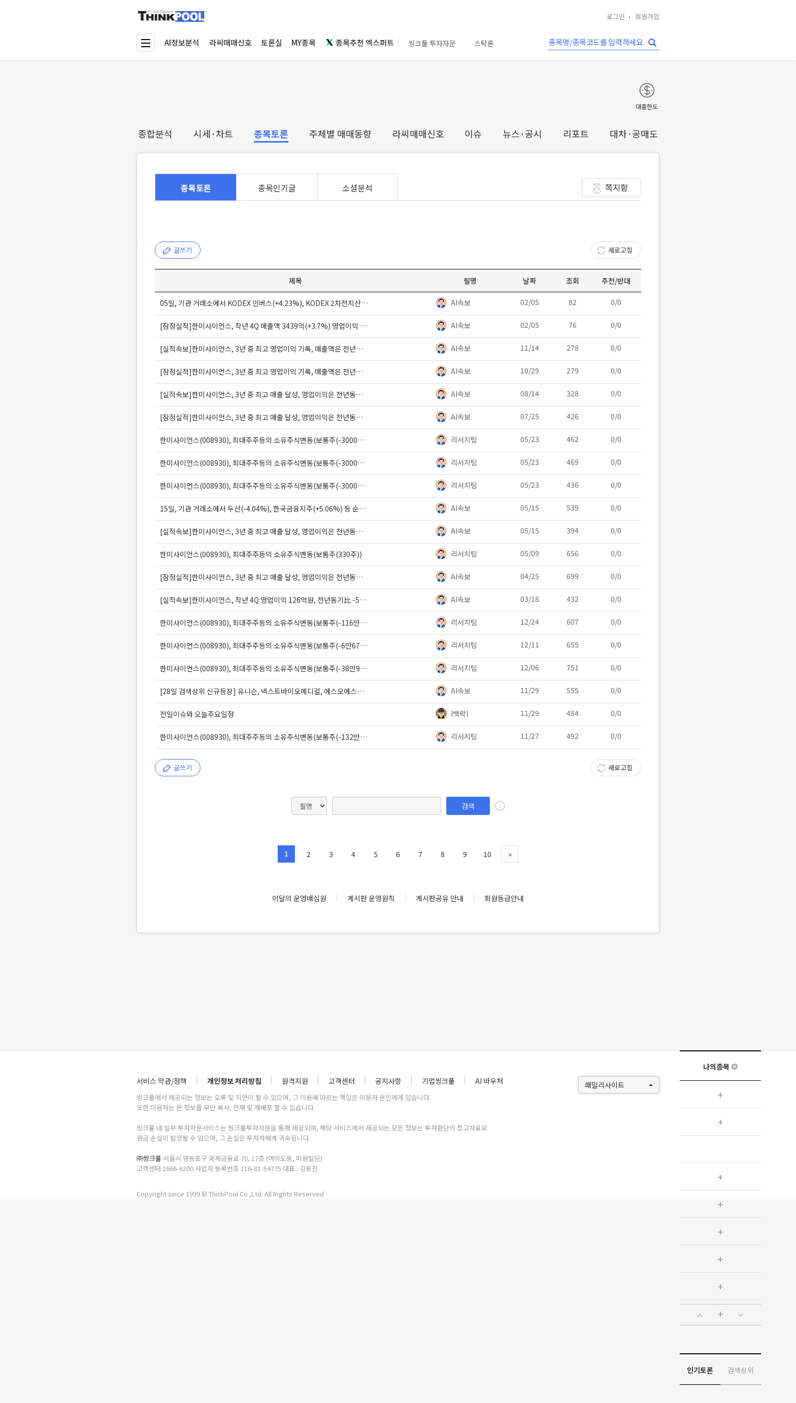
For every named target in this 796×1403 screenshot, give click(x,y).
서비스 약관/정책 (162, 1081)
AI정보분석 (182, 42)
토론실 (271, 42)
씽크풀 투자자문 (432, 43)
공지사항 (388, 1081)
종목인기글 (277, 188)
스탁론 (484, 43)
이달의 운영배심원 (299, 898)
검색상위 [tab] (740, 1370)
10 (487, 854)
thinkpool (173, 16)
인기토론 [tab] (700, 1370)
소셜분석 (357, 188)
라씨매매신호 (230, 42)
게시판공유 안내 (439, 898)
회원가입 (647, 16)
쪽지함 (616, 187)
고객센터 (341, 1081)
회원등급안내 (504, 898)
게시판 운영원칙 (371, 898)
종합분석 (155, 133)
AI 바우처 (489, 1081)
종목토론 (271, 133)
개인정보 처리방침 (234, 1081)
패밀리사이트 (619, 1085)
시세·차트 (213, 133)
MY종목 (303, 42)
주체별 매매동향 (340, 133)
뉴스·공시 (522, 133)
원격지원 (295, 1081)
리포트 (576, 133)
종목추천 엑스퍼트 (359, 42)
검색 (468, 806)
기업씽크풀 (438, 1081)
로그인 (616, 16)
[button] (700, 1315)
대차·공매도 (634, 133)
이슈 (473, 133)
